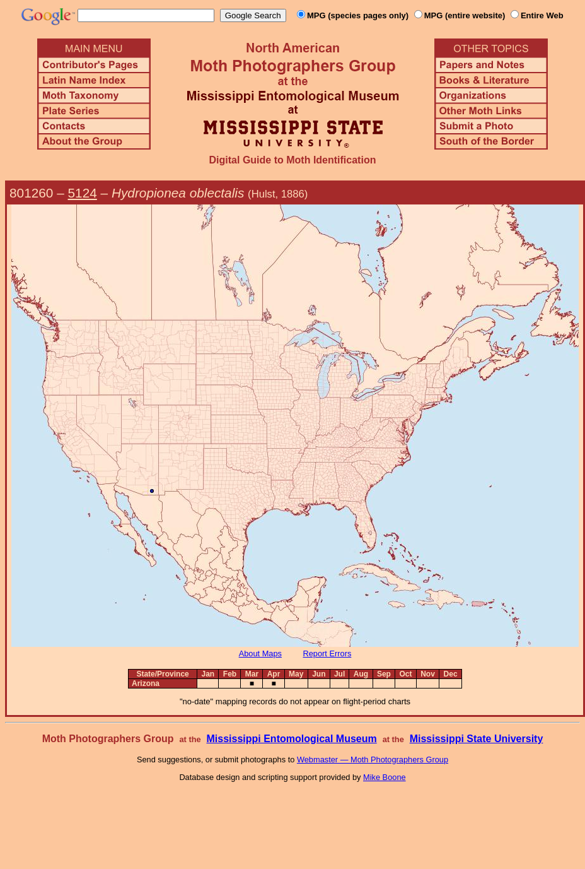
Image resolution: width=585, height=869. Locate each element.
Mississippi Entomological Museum (291, 738)
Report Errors (327, 653)
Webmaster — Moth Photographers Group (372, 759)
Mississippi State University (476, 738)
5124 (82, 193)
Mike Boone (384, 777)
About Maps (260, 653)
